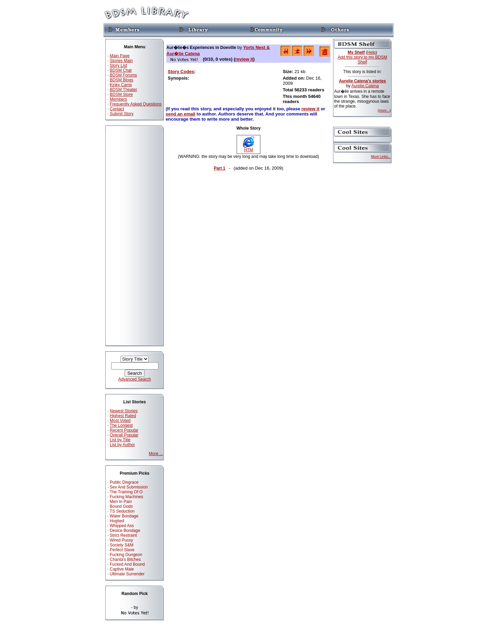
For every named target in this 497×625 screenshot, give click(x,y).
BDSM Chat (120, 70)
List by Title (120, 439)
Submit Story (122, 113)
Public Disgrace (124, 482)
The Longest (121, 425)
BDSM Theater (123, 89)
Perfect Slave (122, 549)
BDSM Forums (123, 75)
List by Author (122, 444)
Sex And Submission (129, 487)
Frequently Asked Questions (136, 104)
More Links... (381, 157)
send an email (180, 114)
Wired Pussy (121, 540)
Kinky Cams (121, 84)
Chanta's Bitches (125, 559)
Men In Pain (121, 501)
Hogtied (117, 520)
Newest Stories (124, 411)
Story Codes (181, 71)
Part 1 (219, 168)
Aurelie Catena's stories (362, 81)
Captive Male (122, 569)
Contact (117, 109)
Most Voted (120, 420)
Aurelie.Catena (365, 85)
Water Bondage (124, 516)
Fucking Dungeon (126, 554)
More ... (156, 453)
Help (371, 52)
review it (244, 59)
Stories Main (121, 60)
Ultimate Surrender (127, 574)
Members (118, 99)
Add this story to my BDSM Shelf (362, 59)
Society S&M (122, 545)
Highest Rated (123, 415)
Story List (118, 65)
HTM (248, 148)
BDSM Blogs (121, 80)
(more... (383, 110)
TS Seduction (122, 511)
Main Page (119, 55)
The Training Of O (126, 492)
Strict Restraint (123, 535)
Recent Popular (124, 430)
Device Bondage (125, 530)
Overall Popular (124, 435)
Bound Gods (121, 506)
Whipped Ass (122, 525)
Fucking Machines (126, 496)
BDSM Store (121, 94)
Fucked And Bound (127, 564)
